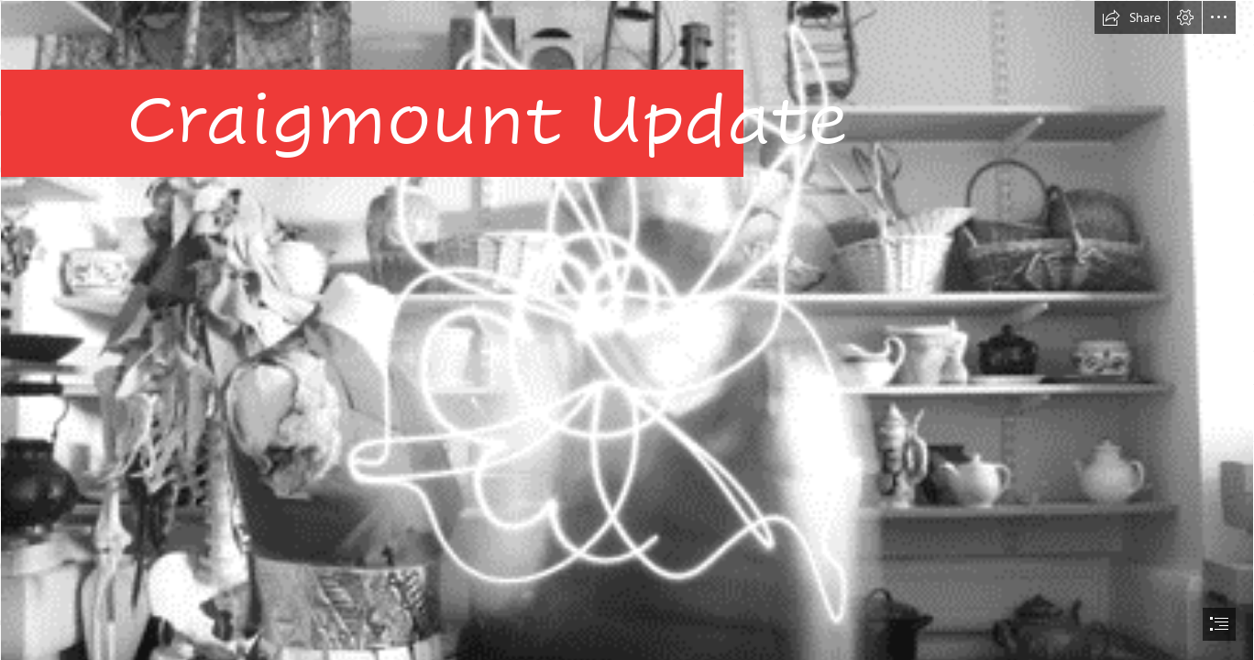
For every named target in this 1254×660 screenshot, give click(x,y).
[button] (1131, 17)
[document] (627, 330)
